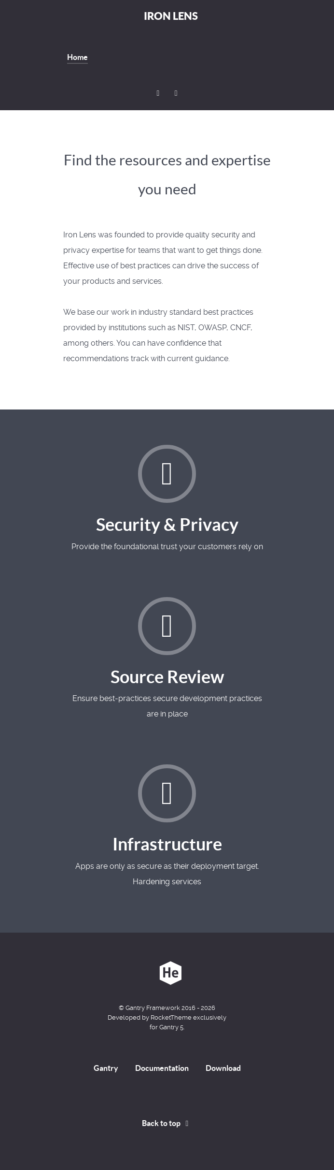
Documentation (162, 1068)
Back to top (167, 1123)
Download (223, 1068)
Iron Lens (171, 16)
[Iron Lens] (167, 973)
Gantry (106, 1068)
